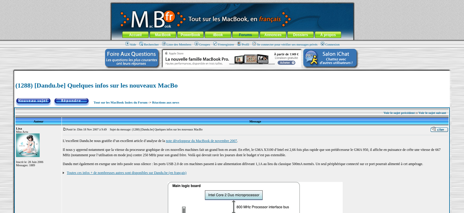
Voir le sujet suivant (432, 112)
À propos (328, 35)
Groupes (202, 44)
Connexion (330, 44)
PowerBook (190, 35)
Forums (245, 35)
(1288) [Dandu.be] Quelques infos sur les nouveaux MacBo (96, 85)
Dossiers (300, 35)
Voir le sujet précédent (399, 112)
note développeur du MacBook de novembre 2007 (201, 141)
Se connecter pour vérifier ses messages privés (285, 44)
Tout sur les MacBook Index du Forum (120, 102)
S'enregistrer (223, 44)
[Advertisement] (232, 73)
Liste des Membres (176, 44)
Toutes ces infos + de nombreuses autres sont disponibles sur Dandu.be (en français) (126, 173)
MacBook (163, 35)
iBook (218, 35)
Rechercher (149, 44)
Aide (130, 44)
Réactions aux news (165, 102)
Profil (243, 44)
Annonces (272, 35)
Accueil (135, 35)
